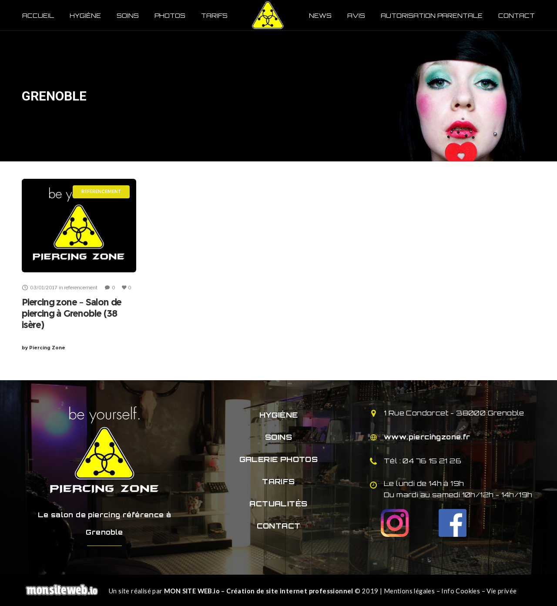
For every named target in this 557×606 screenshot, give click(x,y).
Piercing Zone (43, 348)
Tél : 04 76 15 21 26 (422, 460)
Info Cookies (460, 591)
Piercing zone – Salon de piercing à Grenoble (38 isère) (71, 313)
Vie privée (502, 591)
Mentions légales (409, 591)
